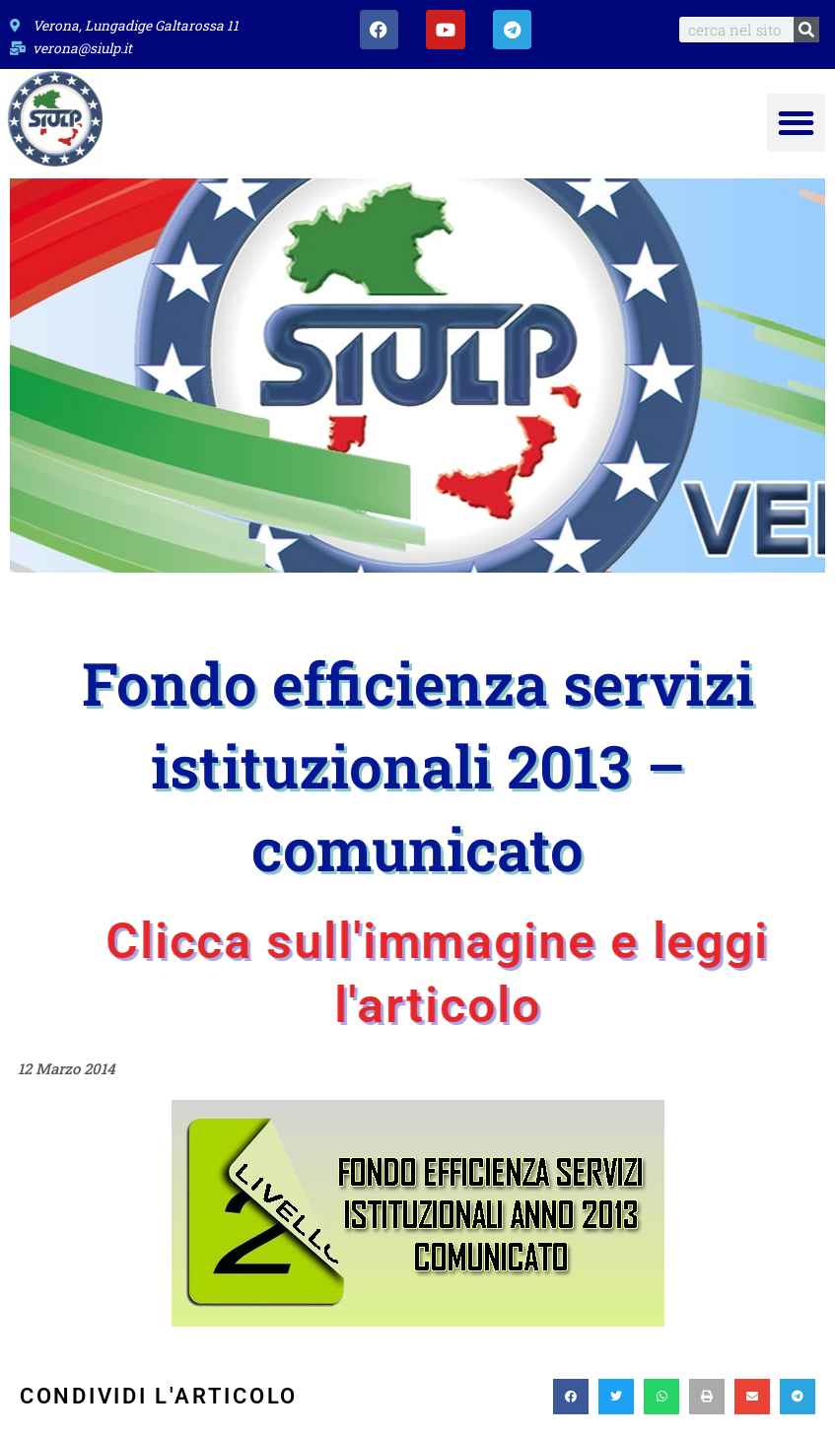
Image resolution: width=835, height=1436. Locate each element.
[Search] (806, 29)
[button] (796, 123)
